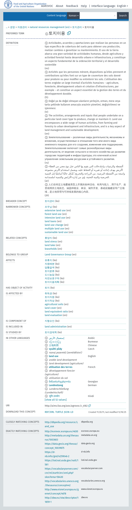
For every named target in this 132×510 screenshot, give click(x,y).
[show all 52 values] (56, 399)
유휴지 (48, 260)
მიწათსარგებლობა (60, 381)
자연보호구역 (52, 278)
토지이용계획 (52, 282)
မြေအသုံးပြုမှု (55, 341)
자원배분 (49, 263)
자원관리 (22, 27)
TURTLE (59, 412)
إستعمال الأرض (56, 338)
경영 (12, 27)
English (121, 6)
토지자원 (49, 297)
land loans (50, 221)
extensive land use (55, 210)
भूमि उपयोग (54, 396)
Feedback (72, 6)
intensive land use (55, 217)
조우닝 (48, 206)
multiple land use (54, 228)
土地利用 (54, 345)
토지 (47, 287)
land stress (51, 241)
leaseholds (51, 248)
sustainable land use (56, 232)
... (6, 27)
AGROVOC (47, 6)
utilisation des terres (60, 367)
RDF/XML (49, 412)
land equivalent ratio (56, 311)
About (59, 6)
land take (50, 245)
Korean (73, 15)
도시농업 (49, 274)
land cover (50, 308)
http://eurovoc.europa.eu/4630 (61, 431)
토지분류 (49, 271)
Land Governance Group (58, 254)
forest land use (53, 214)
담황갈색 (49, 267)
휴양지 (48, 238)
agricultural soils (54, 304)
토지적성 (49, 300)
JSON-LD (68, 412)
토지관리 (77, 27)
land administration (56, 326)
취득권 (48, 293)
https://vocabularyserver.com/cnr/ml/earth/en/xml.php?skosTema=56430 (61, 473)
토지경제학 (51, 332)
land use (53, 356)
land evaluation (53, 315)
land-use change (54, 225)
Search (123, 15)
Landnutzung (56, 385)
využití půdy (55, 348)
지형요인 (49, 320)
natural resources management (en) (50, 27)
